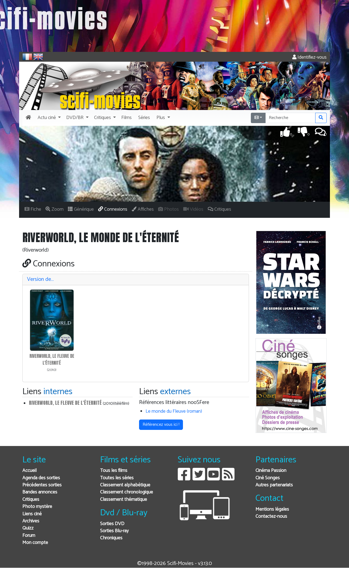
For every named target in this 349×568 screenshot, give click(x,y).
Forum (28, 536)
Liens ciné (32, 514)
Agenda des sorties (41, 478)
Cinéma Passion (270, 471)
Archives (30, 521)
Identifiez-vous (309, 57)
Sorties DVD (112, 524)
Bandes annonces (39, 492)
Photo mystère (37, 507)
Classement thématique (123, 500)
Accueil (29, 471)
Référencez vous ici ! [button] (161, 424)
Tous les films (113, 471)
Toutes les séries (117, 478)
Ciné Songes (267, 478)
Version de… (40, 279)
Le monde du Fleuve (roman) (174, 411)
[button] (48, 118)
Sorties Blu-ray (114, 531)
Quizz (28, 528)
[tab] (136, 279)
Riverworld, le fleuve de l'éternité (65, 402)
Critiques (30, 500)
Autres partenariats (274, 485)
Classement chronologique (126, 492)
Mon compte (35, 543)
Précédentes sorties (42, 485)
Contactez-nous (271, 517)
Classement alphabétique (125, 485)
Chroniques (111, 538)
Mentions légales (272, 509)
